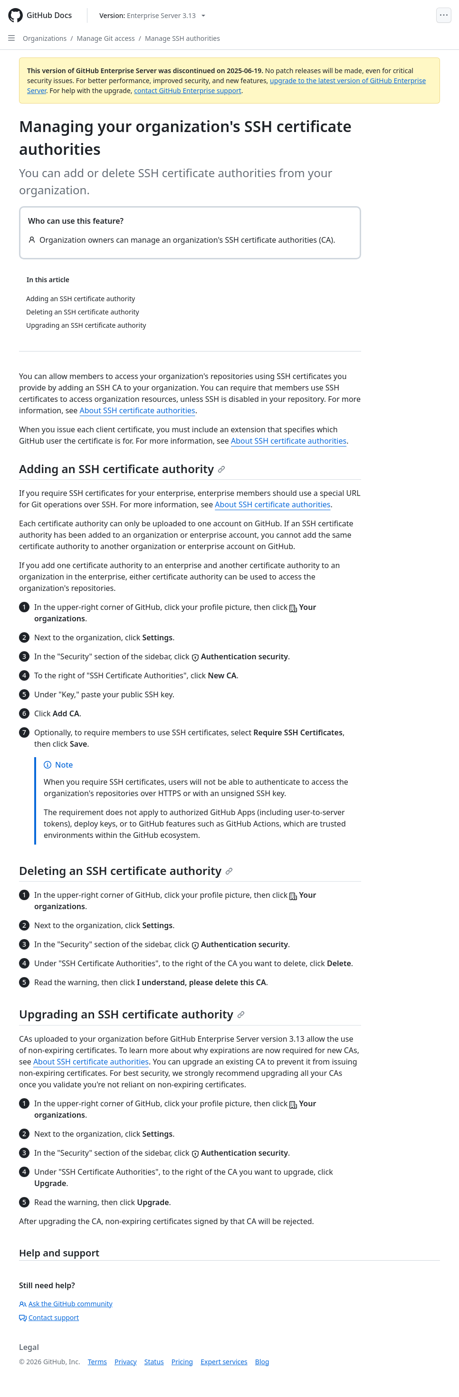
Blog (262, 1361)
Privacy (126, 1361)
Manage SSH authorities (182, 38)
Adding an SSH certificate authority (122, 468)
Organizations (45, 38)
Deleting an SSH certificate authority (126, 870)
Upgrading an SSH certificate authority (132, 1014)
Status (154, 1361)
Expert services (224, 1361)
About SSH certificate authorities (137, 410)
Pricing (182, 1361)
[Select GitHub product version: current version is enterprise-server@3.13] (152, 15)
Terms (97, 1361)
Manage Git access (105, 38)
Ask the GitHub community (66, 1303)
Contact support (49, 1317)
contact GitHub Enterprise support (187, 90)
